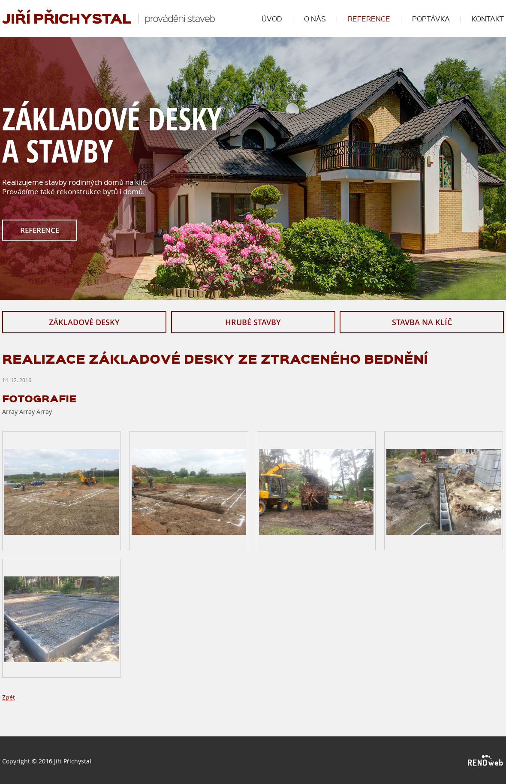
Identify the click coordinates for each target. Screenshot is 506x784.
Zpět (8, 697)
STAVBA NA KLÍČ (422, 322)
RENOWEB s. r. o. (486, 760)
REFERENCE (39, 230)
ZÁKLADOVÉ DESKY (84, 322)
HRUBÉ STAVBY (253, 322)
